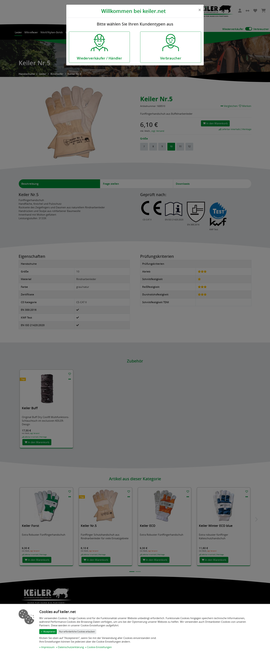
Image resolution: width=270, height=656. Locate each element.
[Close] (199, 9)
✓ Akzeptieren (48, 631)
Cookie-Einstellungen (99, 647)
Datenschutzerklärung (71, 647)
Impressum (48, 647)
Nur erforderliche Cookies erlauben (77, 631)
